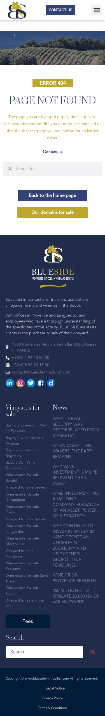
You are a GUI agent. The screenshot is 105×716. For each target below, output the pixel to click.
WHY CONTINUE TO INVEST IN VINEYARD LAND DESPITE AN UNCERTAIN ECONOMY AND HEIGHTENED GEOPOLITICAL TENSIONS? (73, 546)
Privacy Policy (52, 698)
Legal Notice (55, 688)
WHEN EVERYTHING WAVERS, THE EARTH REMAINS (74, 451)
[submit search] (92, 652)
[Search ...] (44, 652)
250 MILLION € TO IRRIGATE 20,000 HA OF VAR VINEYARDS (76, 596)
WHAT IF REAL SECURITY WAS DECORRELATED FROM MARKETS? (76, 427)
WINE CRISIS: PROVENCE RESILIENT (75, 578)
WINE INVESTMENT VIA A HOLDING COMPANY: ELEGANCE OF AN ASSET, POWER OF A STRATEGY (76, 504)
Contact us (52, 151)
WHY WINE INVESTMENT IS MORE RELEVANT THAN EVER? (75, 475)
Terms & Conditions (52, 708)
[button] (96, 10)
